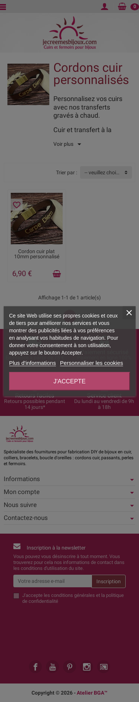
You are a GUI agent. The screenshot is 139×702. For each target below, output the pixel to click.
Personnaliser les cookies (91, 362)
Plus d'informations (32, 362)
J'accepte (69, 381)
